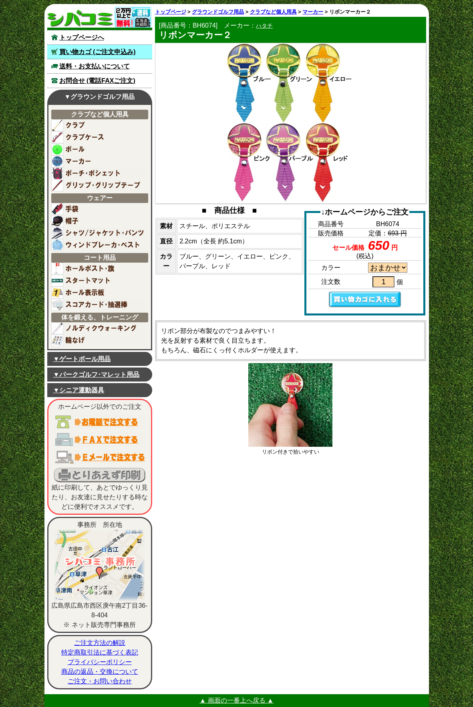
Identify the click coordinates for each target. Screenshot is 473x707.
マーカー (98, 161)
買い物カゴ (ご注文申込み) (97, 51)
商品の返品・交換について (99, 671)
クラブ (98, 125)
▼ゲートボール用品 (82, 359)
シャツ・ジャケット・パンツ (98, 233)
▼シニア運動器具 (79, 390)
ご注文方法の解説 (99, 642)
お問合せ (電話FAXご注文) (97, 80)
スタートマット (98, 281)
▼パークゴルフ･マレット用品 (96, 374)
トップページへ (81, 37)
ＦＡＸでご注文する (100, 439)
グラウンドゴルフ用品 (218, 12)
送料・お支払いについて (94, 66)
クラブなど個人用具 (273, 12)
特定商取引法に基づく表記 (99, 652)
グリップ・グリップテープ (98, 185)
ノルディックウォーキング (98, 328)
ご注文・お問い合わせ (100, 681)
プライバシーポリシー (100, 662)
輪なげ (98, 340)
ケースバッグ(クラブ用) (98, 137)
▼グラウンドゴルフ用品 (99, 96)
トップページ (170, 12)
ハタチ (264, 25)
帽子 (98, 221)
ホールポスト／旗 (98, 269)
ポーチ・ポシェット (98, 173)
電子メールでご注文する (100, 457)
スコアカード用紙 (98, 305)
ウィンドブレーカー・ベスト (98, 245)
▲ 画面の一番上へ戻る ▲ (236, 700)
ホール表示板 (98, 293)
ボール (98, 149)
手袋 (98, 209)
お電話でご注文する (100, 422)
